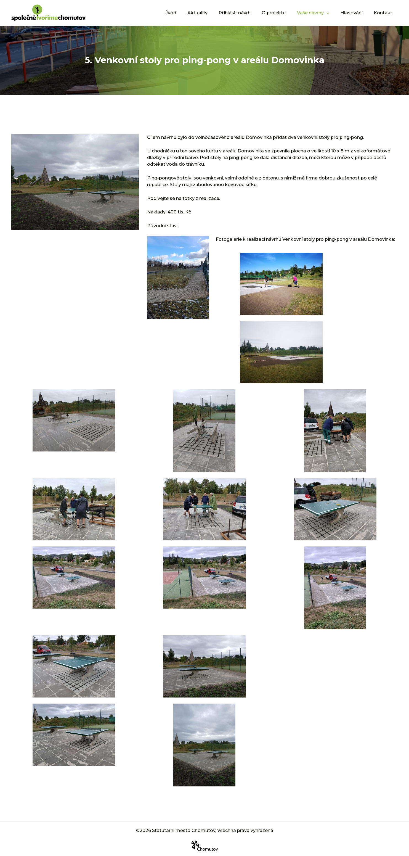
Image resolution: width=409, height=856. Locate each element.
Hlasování (355, 12)
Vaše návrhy (319, 13)
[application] (332, 13)
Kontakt (384, 12)
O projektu (282, 12)
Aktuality (211, 12)
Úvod (186, 12)
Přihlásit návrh (245, 12)
